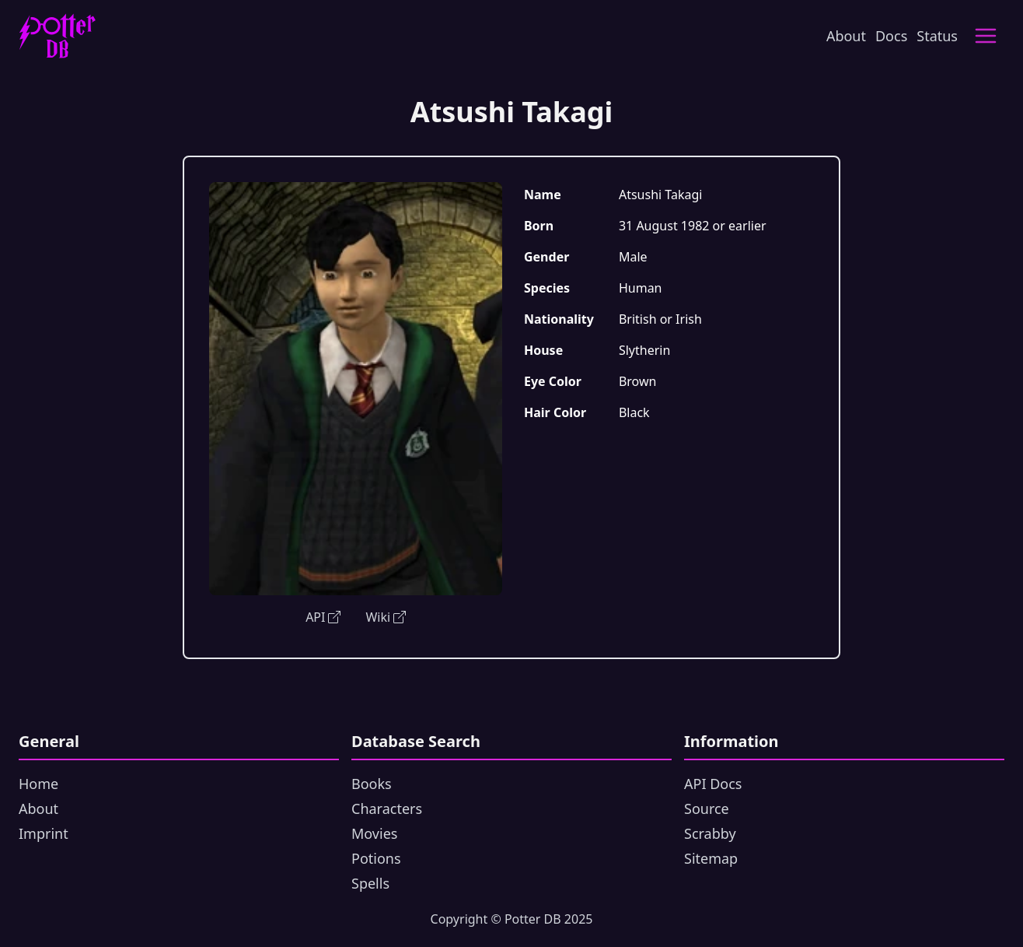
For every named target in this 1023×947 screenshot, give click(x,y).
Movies (374, 833)
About (846, 35)
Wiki (385, 617)
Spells (370, 883)
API (323, 617)
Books (371, 783)
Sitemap (711, 858)
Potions (376, 858)
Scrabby (710, 833)
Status (937, 35)
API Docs (713, 783)
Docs (891, 35)
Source (706, 808)
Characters (386, 808)
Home (38, 783)
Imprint (43, 833)
